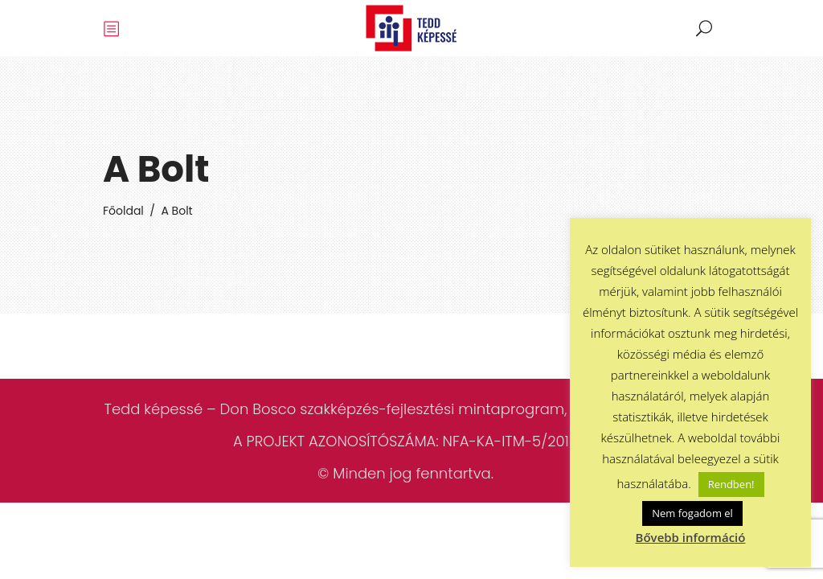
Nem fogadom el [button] (692, 513)
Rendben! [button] (731, 484)
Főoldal (123, 211)
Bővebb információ (691, 537)
